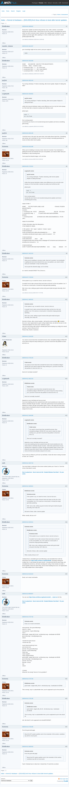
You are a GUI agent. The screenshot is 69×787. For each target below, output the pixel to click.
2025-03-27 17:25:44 (27, 277)
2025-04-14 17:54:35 (27, 726)
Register (18, 11)
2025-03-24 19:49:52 (27, 93)
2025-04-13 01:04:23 (27, 574)
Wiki (45, 3)
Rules (7, 11)
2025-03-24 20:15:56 (27, 146)
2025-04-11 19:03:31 (27, 299)
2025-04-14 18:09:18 (27, 746)
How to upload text (27, 472)
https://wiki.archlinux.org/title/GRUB (41, 560)
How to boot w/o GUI (38, 472)
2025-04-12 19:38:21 (27, 486)
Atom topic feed (64, 778)
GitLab (50, 3)
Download (65, 3)
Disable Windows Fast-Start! (51, 472)
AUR (59, 3)
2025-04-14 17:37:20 (27, 678)
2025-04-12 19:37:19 (27, 463)
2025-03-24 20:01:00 (27, 133)
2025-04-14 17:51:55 (27, 698)
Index (3, 11)
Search (13, 11)
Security (55, 3)
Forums (41, 3)
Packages (35, 3)
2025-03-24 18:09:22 (27, 26)
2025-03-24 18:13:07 (27, 46)
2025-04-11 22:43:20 (27, 336)
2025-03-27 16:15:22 (27, 253)
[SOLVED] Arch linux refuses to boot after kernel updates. (45, 20)
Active (58, 14)
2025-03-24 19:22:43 (27, 80)
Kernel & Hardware (14, 20)
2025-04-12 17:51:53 (27, 357)
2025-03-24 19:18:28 (27, 60)
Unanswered (64, 14)
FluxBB (66, 781)
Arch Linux (9, 2)
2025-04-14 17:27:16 (27, 616)
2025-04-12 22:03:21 (27, 522)
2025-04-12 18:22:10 (27, 378)
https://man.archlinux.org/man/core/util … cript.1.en (43, 597)
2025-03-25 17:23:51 (27, 166)
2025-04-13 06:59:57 (27, 593)
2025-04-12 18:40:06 (27, 415)
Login (23, 11)
